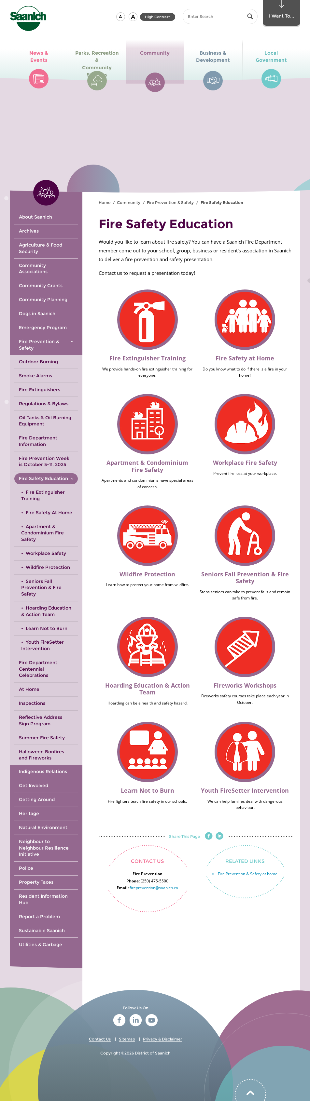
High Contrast (157, 17)
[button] (120, 16)
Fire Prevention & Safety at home (247, 874)
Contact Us (100, 1039)
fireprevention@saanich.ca (154, 888)
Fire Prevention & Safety (170, 202)
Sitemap (127, 1039)
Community (128, 202)
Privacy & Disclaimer (162, 1039)
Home (104, 202)
